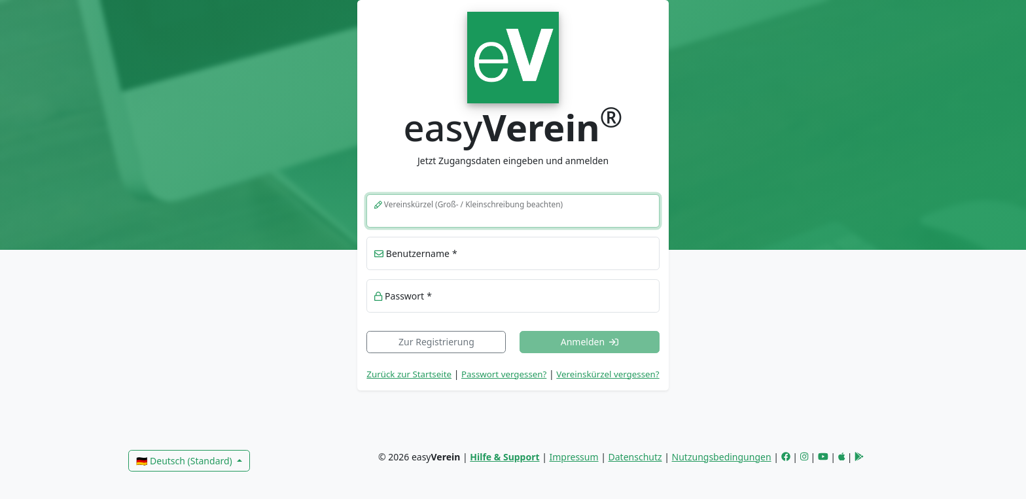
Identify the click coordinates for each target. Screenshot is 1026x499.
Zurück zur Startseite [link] (408, 374)
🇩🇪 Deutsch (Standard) (185, 461)
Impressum (574, 457)
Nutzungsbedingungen (721, 457)
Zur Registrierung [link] (436, 342)
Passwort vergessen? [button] (503, 374)
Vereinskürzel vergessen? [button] (607, 374)
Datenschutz (635, 457)
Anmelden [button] (590, 342)
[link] (513, 56)
